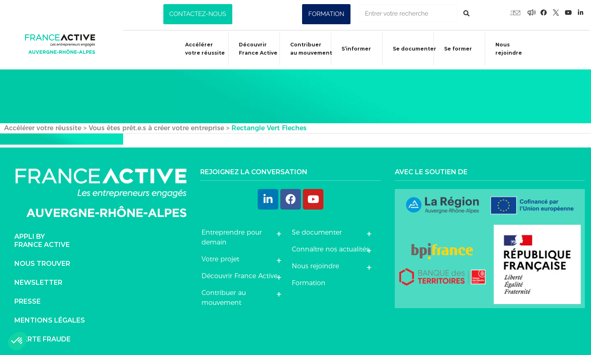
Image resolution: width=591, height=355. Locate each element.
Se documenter (411, 50)
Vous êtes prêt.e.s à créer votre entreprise (156, 126)
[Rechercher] (466, 13)
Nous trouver (42, 261)
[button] (197, 14)
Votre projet (220, 257)
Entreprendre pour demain (232, 235)
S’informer (352, 50)
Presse (27, 299)
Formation (308, 281)
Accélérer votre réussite (200, 48)
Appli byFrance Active (42, 239)
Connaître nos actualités (330, 247)
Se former (454, 50)
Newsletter (38, 280)
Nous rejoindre (505, 48)
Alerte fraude (42, 337)
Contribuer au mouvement (307, 48)
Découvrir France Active (253, 48)
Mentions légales (49, 318)
